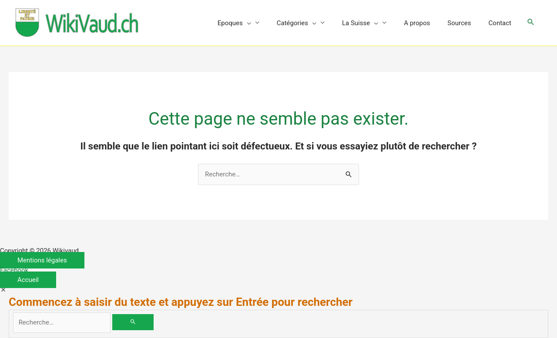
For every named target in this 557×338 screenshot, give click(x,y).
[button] (531, 23)
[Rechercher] (133, 322)
